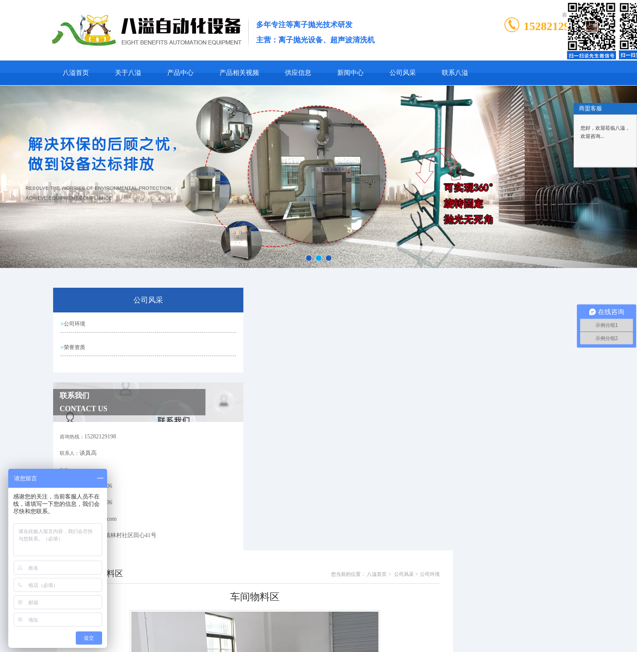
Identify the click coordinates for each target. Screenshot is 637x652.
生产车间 (240, 549)
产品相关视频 (239, 72)
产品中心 (180, 72)
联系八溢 (455, 72)
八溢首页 (76, 72)
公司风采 (403, 72)
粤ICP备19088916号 (372, 634)
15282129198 (555, 26)
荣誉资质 (76, 347)
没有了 (238, 563)
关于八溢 (128, 72)
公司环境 (76, 324)
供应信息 (298, 72)
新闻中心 (350, 72)
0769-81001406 (280, 621)
